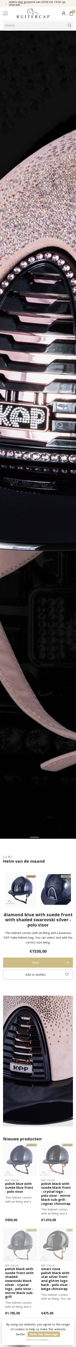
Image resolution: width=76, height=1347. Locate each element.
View (50, 963)
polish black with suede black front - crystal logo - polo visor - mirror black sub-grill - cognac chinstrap (56, 1194)
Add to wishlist (47, 974)
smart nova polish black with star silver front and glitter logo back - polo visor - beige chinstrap (55, 1279)
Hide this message (44, 1334)
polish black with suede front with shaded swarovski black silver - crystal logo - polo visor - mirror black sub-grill (19, 1283)
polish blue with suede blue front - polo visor (19, 1188)
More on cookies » (38, 1339)
